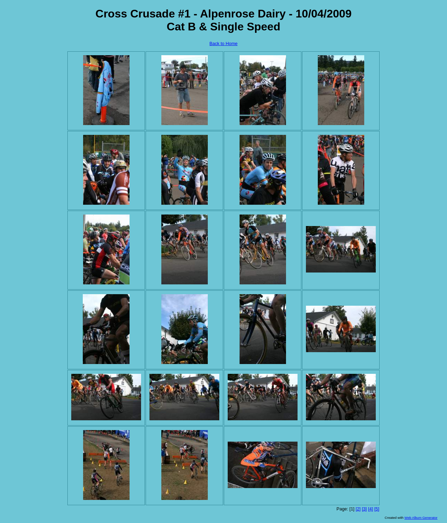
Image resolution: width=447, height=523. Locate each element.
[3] (364, 508)
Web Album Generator (421, 518)
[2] (358, 508)
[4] (370, 508)
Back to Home (223, 43)
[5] (376, 508)
